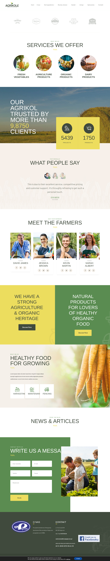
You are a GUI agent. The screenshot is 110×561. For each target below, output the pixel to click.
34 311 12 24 (64, 533)
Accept (79, 558)
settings (69, 559)
